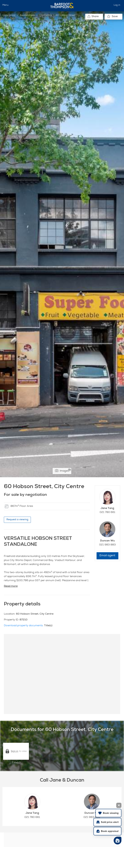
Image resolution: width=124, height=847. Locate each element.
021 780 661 (107, 512)
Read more (11, 586)
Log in (117, 5)
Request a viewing (17, 519)
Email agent (107, 555)
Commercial (8, 15)
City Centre (45, 15)
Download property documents (23, 625)
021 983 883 (107, 545)
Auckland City (27, 15)
